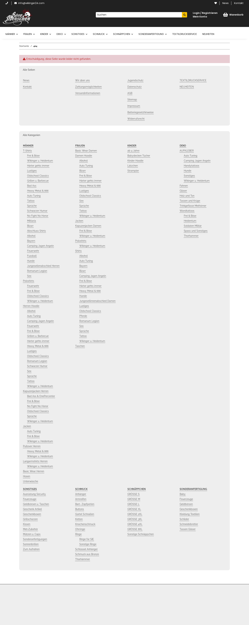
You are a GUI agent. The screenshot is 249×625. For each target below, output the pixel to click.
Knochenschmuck (85, 524)
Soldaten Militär (193, 225)
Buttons (79, 509)
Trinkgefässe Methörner (193, 205)
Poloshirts (28, 281)
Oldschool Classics (38, 175)
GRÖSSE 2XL (134, 514)
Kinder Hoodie (135, 160)
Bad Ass (31, 185)
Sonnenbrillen (31, 544)
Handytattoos (191, 165)
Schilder (184, 519)
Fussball (32, 255)
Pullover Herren (31, 446)
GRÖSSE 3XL (134, 519)
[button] (205, 15)
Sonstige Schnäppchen (140, 534)
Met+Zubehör (30, 529)
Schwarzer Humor (37, 210)
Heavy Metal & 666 (37, 190)
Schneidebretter (189, 524)
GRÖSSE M (133, 499)
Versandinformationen (87, 93)
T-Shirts (27, 150)
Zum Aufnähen (31, 549)
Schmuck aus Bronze (87, 554)
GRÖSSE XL (134, 509)
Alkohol (31, 235)
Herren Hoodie (31, 306)
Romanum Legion (37, 270)
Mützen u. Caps (31, 534)
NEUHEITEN (208, 34)
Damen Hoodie (83, 155)
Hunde (31, 260)
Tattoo (30, 200)
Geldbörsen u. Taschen (36, 504)
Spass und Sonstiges (196, 230)
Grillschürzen (30, 519)
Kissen (26, 524)
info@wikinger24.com (29, 3)
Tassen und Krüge (190, 200)
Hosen (26, 476)
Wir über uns (82, 80)
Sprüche (32, 205)
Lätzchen (132, 165)
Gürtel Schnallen (84, 514)
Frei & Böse (33, 155)
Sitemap (132, 99)
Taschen (80, 346)
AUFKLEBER (187, 150)
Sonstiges (189, 175)
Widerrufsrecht (136, 118)
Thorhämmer (82, 559)
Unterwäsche (30, 481)
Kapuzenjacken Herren (35, 391)
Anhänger (80, 494)
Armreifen (80, 499)
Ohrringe (80, 529)
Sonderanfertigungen (35, 539)
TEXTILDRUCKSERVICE (184, 34)
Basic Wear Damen (86, 150)
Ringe (78, 534)
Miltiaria (31, 220)
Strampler (133, 170)
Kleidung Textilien (190, 514)
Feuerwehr (33, 250)
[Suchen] (139, 15)
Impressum (133, 106)
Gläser (183, 190)
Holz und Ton (187, 195)
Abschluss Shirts (36, 230)
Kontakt (238, 3)
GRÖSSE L (133, 504)
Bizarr (30, 225)
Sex (29, 275)
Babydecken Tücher (138, 155)
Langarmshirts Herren (35, 461)
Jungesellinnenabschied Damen (97, 301)
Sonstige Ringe (87, 544)
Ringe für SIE (86, 539)
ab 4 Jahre (133, 150)
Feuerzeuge (29, 499)
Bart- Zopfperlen (84, 504)
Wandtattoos (187, 210)
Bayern (31, 240)
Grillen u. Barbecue (38, 180)
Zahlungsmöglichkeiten (88, 86)
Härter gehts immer (38, 165)
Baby (183, 494)
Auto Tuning (34, 195)
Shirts (78, 250)
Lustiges (32, 170)
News (225, 3)
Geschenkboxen (32, 514)
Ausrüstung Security (34, 494)
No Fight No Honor (37, 215)
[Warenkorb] (233, 14)
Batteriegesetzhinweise (140, 112)
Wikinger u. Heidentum (40, 160)
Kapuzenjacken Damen (88, 225)
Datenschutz (134, 86)
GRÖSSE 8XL (134, 529)
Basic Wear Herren (33, 471)
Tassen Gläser (188, 529)
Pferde (83, 316)
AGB (129, 93)
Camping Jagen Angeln (40, 245)
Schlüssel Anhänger (86, 549)
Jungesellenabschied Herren (43, 265)
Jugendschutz (135, 80)
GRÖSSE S (133, 494)
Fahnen (184, 185)
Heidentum (190, 220)
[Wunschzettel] (216, 3)
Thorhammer (191, 235)
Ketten (79, 519)
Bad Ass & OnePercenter (41, 396)
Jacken (27, 426)
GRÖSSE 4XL (134, 524)
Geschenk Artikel (32, 509)
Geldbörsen (186, 504)
